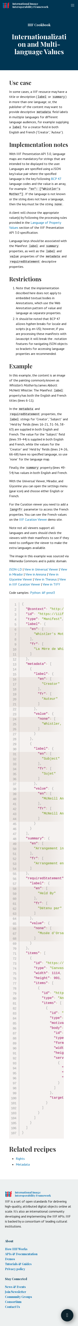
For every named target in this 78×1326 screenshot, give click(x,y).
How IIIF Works (16, 1246)
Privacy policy (15, 1266)
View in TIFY (51, 581)
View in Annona (35, 571)
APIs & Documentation (21, 1251)
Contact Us (12, 1303)
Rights (20, 1155)
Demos (10, 1256)
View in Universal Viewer (41, 566)
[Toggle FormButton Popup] (67, 1315)
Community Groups (18, 1293)
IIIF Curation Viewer (33, 516)
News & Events (15, 1283)
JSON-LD (15, 566)
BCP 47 (56, 178)
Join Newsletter (15, 1288)
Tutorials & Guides (18, 1261)
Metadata (23, 1161)
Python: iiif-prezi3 (42, 589)
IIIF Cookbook (39, 25)
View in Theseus (46, 576)
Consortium (13, 1298)
